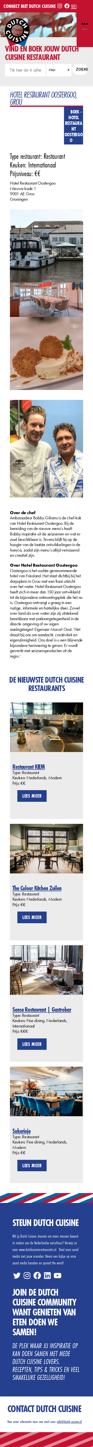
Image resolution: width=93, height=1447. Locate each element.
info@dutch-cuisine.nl (69, 1421)
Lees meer (32, 795)
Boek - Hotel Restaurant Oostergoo (73, 125)
